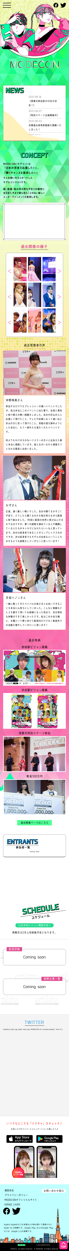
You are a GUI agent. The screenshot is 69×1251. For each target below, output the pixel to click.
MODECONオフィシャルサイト (20, 1200)
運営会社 (9, 1190)
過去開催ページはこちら (34, 822)
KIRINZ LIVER (12, 1204)
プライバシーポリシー (16, 1195)
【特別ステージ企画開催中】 (43, 115)
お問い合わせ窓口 (54, 1190)
